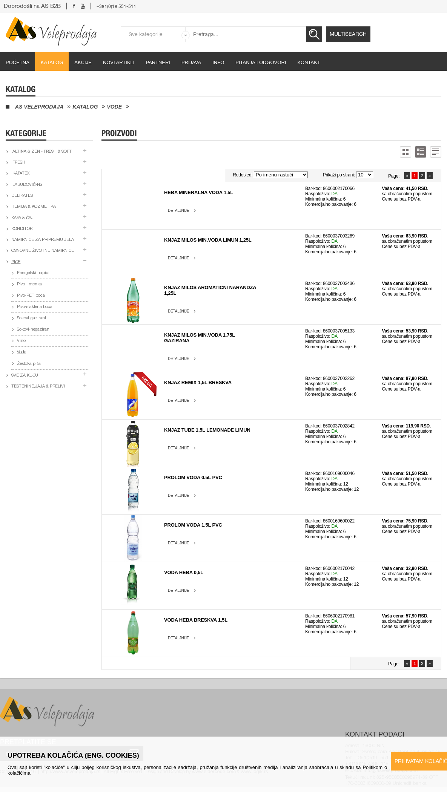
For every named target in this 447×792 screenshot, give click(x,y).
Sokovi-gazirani (31, 318)
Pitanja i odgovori (260, 62)
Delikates (22, 196)
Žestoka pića (29, 364)
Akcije (83, 62)
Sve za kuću (24, 376)
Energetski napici (33, 273)
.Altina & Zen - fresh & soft (41, 152)
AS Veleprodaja (39, 107)
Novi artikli (119, 62)
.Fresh (18, 163)
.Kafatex (20, 174)
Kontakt (308, 62)
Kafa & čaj (22, 218)
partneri (158, 62)
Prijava (191, 62)
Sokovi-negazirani (34, 330)
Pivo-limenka (29, 284)
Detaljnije (178, 210)
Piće (15, 262)
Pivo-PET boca (31, 296)
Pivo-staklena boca (34, 307)
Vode (114, 107)
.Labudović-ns (26, 185)
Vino (21, 341)
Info (218, 62)
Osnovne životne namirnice (42, 251)
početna (17, 62)
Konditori (22, 229)
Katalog (52, 62)
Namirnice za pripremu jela (42, 240)
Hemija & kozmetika (33, 207)
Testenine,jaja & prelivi (38, 387)
